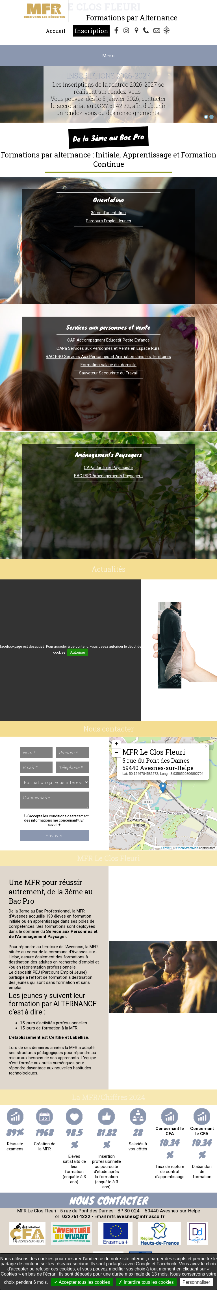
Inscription (91, 31)
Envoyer (54, 835)
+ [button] (116, 744)
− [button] (116, 753)
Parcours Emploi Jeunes (108, 220)
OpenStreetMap (187, 848)
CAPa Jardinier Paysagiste (108, 467)
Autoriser (77, 652)
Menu (108, 55)
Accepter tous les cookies (82, 1282)
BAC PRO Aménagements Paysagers (108, 475)
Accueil (56, 30)
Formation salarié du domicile (108, 364)
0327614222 (76, 1216)
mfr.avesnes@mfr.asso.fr (136, 1216)
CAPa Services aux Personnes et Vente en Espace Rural (108, 348)
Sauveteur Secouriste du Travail (108, 373)
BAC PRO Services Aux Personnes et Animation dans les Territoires (108, 356)
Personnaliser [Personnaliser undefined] (196, 1282)
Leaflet (166, 848)
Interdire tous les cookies (146, 1282)
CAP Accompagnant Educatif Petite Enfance (108, 340)
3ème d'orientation (108, 212)
